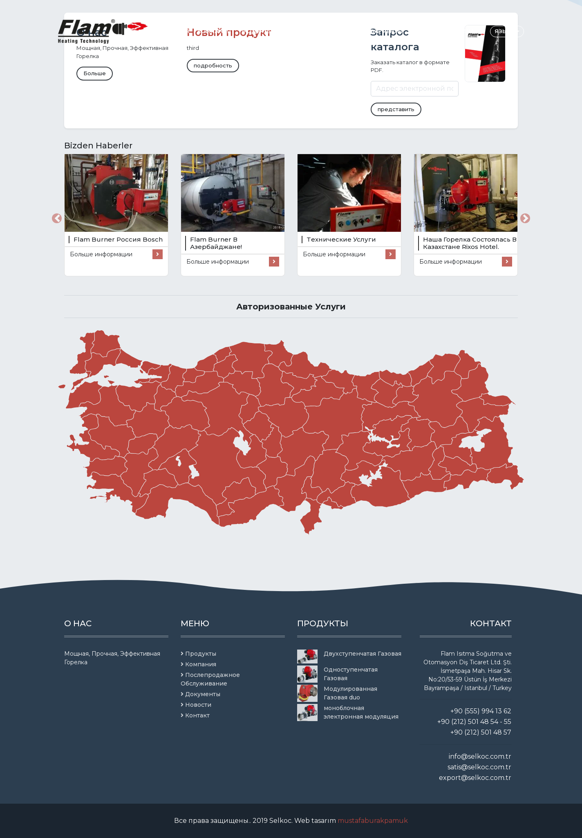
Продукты (255, 31)
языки (506, 31)
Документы (384, 31)
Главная (176, 31)
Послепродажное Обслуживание (309, 31)
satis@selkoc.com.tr (479, 767)
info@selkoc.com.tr (480, 756)
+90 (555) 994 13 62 (480, 711)
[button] (57, 218)
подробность (213, 65)
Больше (94, 73)
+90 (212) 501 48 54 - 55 (474, 722)
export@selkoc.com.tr (475, 778)
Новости (425, 31)
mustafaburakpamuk (373, 821)
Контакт (460, 31)
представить (396, 109)
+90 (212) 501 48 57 (480, 732)
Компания (214, 31)
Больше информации (116, 254)
